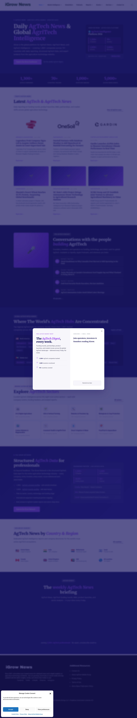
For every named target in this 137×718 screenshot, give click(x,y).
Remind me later (87, 383)
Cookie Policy (15, 714)
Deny (27, 709)
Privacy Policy (23, 714)
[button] (50, 693)
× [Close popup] (101, 331)
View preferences (43, 709)
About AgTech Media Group (35, 714)
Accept (10, 709)
